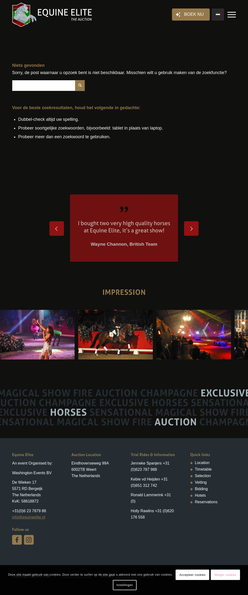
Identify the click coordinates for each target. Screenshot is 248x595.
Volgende (191, 228)
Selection (203, 476)
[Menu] (230, 14)
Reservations (206, 502)
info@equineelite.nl (28, 517)
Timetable (203, 469)
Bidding (201, 489)
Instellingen (124, 585)
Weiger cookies (225, 575)
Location (202, 463)
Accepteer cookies (192, 575)
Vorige (56, 228)
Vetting (201, 482)
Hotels (200, 495)
